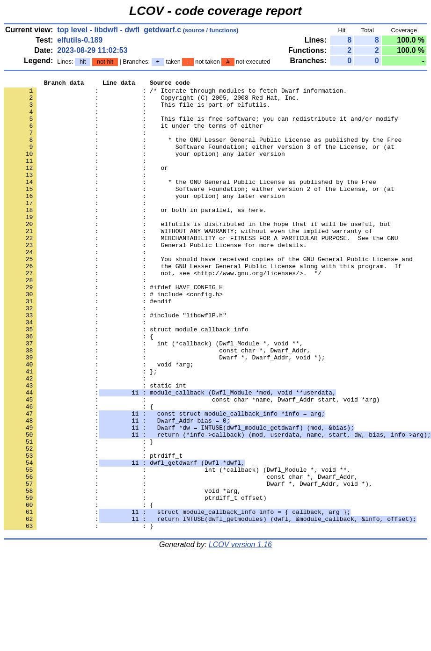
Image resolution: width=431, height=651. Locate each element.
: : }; (80, 430)
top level (72, 30)
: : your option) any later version (144, 169)
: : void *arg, (122, 573)
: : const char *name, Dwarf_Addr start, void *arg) (192, 464)
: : (77, 118)
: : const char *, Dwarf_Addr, (157, 405)
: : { (78, 388)
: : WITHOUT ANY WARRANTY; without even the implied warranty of (188, 261)
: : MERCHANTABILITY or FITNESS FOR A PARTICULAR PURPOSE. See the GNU (201, 270)
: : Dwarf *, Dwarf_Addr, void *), (188, 565)
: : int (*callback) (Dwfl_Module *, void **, (153, 396)
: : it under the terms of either (133, 135)
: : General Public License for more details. (155, 278)
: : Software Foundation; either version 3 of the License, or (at (199, 160)
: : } (78, 514)
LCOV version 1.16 (240, 634)
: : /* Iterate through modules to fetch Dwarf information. (175, 93)
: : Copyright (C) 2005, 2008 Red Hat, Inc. (152, 101)
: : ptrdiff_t (93, 531)
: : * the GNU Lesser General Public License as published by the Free (203, 152)
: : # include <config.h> (113, 337)
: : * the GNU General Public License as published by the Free (190, 202)
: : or (86, 186)
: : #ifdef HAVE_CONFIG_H (113, 329)
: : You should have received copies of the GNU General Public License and (208, 295)
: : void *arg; (99, 421)
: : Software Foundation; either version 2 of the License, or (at (199, 211)
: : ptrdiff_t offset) (135, 582)
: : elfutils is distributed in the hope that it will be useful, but (197, 253)
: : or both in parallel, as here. (135, 236)
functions (223, 30)
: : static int (95, 447)
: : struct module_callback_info (126, 379)
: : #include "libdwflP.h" (115, 362)
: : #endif (88, 346)
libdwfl (106, 30)
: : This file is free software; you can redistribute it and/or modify (201, 127)
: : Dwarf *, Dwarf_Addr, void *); (164, 413)
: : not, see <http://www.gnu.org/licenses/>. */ (162, 312)
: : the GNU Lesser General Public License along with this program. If (203, 304)
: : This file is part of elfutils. (137, 110)
